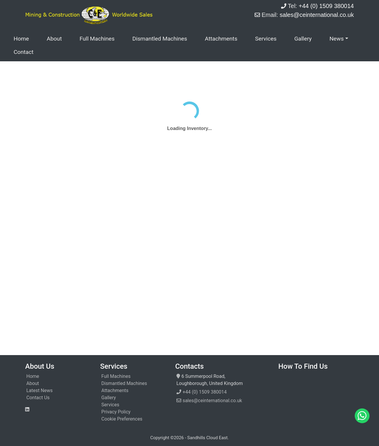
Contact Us (38, 397)
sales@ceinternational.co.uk (212, 400)
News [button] (337, 38)
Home (21, 38)
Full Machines (97, 38)
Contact (23, 52)
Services (266, 38)
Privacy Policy (116, 412)
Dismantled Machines (159, 38)
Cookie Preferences (121, 419)
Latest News (39, 390)
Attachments (221, 38)
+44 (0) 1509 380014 (205, 392)
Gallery (303, 38)
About (54, 38)
